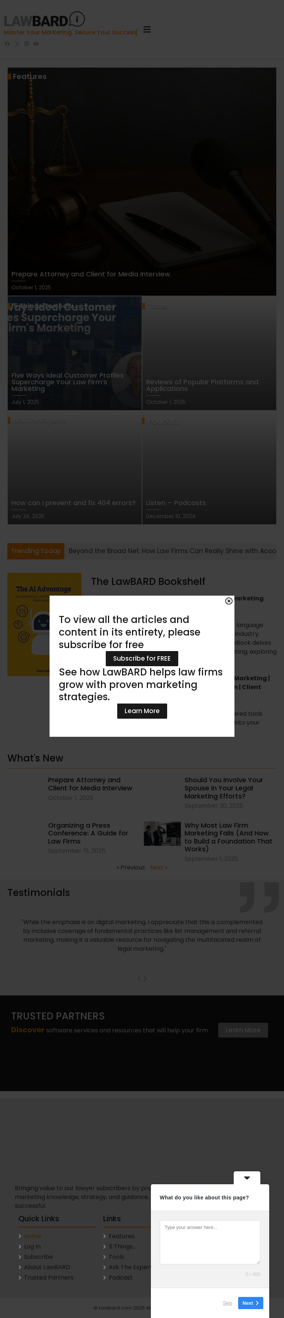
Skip (227, 1303)
